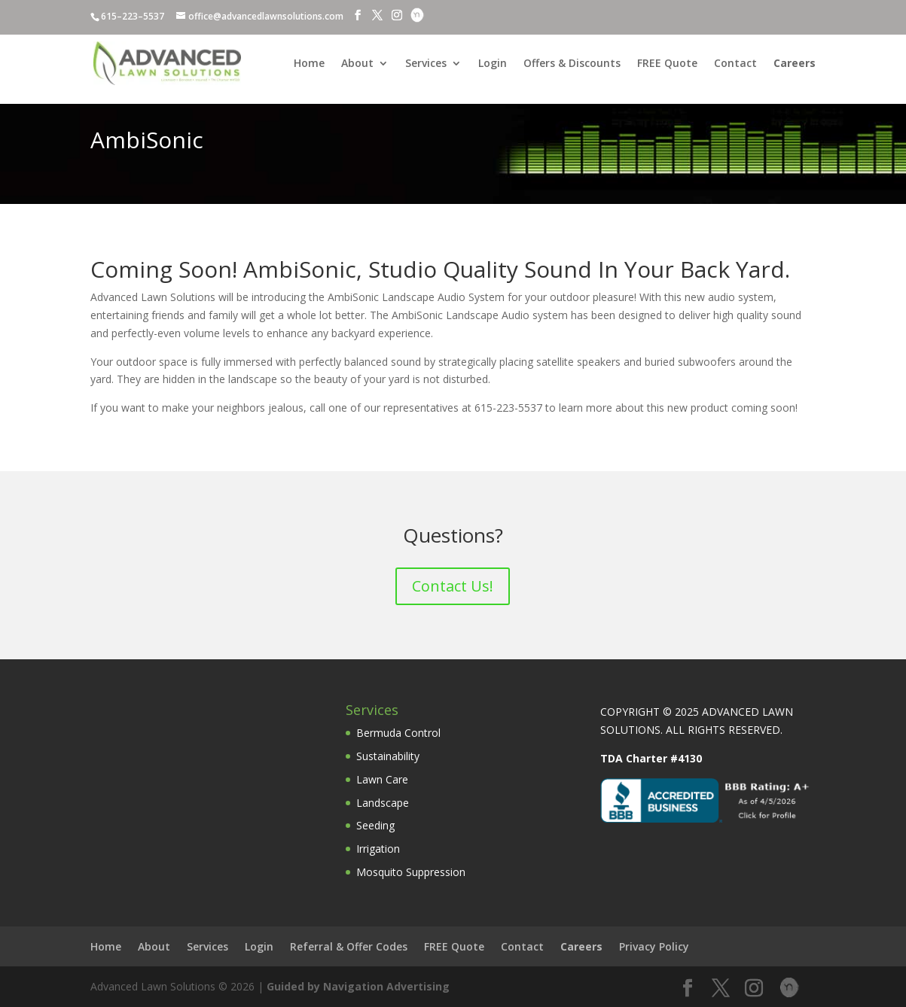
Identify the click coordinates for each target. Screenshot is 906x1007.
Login (492, 64)
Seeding (375, 825)
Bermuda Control (398, 733)
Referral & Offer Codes (348, 946)
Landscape (382, 803)
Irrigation (378, 848)
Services (426, 64)
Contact (735, 64)
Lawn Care (382, 779)
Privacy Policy (654, 946)
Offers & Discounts (572, 64)
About (357, 64)
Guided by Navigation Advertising (358, 986)
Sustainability (387, 756)
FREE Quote (667, 64)
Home (309, 64)
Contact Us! (452, 586)
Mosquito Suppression (410, 872)
